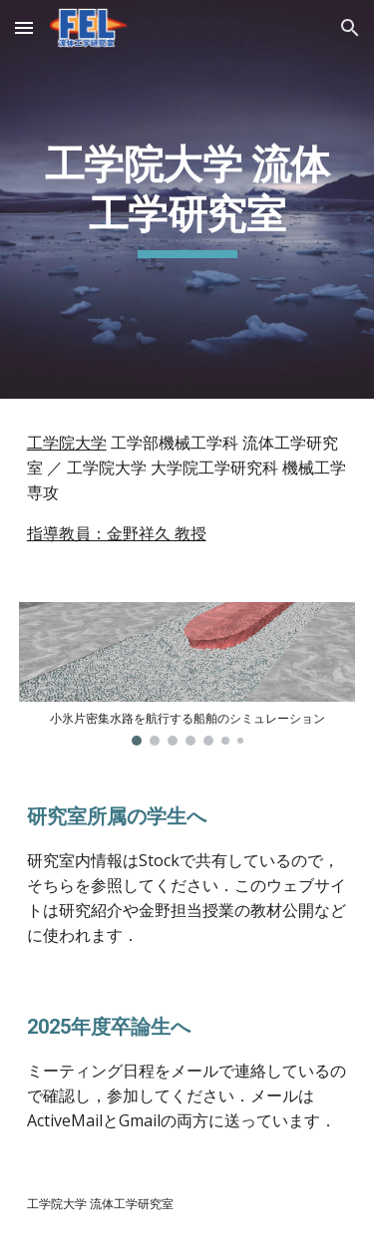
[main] (187, 200)
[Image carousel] (187, 674)
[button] (24, 27)
